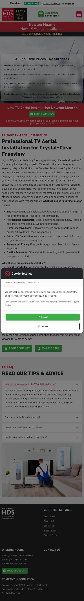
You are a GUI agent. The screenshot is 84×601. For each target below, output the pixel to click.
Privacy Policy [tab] (33, 282)
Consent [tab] (8, 282)
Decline (43, 326)
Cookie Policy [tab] (19, 282)
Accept (43, 317)
